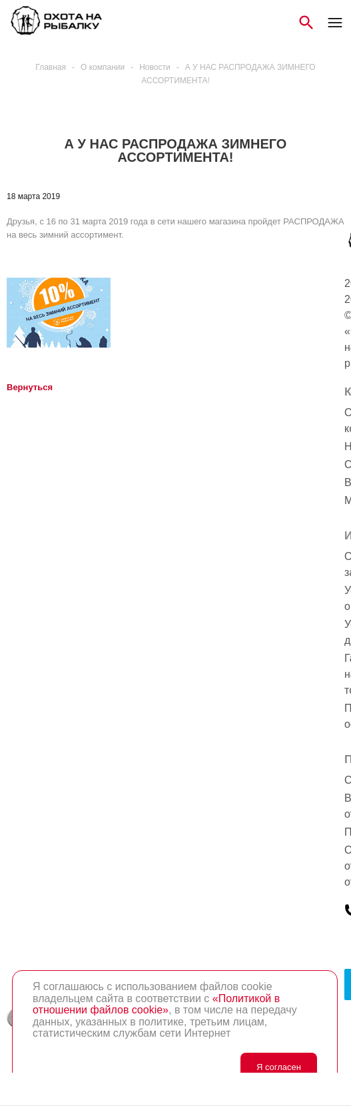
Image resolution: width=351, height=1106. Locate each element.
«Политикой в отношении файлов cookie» (156, 1004)
